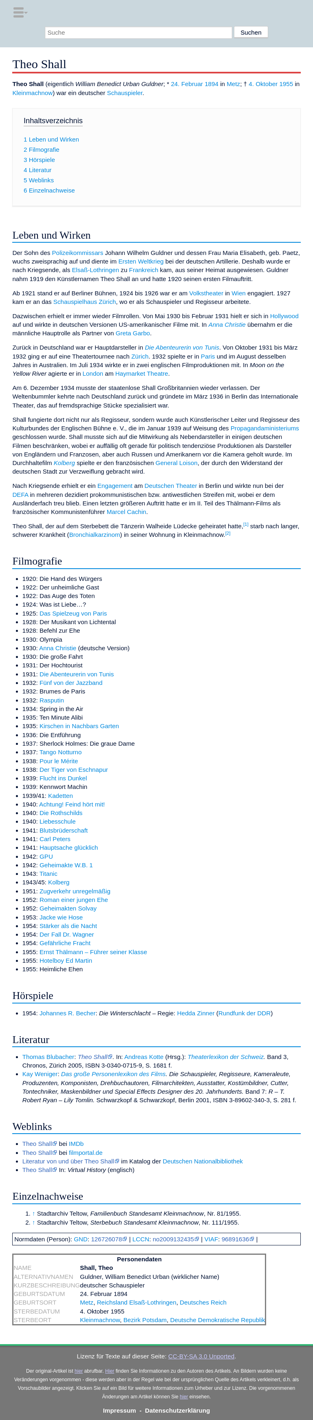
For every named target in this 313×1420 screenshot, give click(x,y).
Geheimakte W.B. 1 (66, 865)
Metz (233, 83)
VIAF (211, 1239)
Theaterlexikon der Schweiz (225, 1056)
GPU (46, 856)
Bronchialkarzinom (94, 534)
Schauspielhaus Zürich (84, 301)
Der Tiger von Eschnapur (74, 769)
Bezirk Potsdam (145, 1319)
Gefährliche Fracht (65, 942)
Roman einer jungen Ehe (74, 899)
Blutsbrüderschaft (64, 830)
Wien (238, 293)
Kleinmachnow (32, 92)
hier (79, 1371)
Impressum (119, 1410)
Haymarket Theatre (141, 373)
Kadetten (60, 795)
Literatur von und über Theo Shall (68, 1161)
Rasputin (52, 700)
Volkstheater (206, 293)
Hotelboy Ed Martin (66, 960)
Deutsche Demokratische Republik (217, 1319)
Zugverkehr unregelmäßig (75, 891)
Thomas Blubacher (48, 1056)
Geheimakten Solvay (68, 908)
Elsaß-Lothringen (95, 269)
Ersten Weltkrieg (140, 261)
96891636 (235, 1239)
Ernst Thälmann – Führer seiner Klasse (93, 951)
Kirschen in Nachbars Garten (79, 725)
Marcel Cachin (126, 511)
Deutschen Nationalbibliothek (203, 1161)
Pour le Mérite (59, 761)
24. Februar (187, 83)
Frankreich (144, 269)
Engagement (114, 485)
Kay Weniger (40, 1073)
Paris (208, 356)
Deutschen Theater (171, 485)
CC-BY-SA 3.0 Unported (201, 1356)
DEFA (20, 494)
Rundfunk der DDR (244, 1013)
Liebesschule (58, 821)
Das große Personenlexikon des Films (113, 1073)
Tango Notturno (61, 752)
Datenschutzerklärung (177, 1410)
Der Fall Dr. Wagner (67, 934)
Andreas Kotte (143, 1056)
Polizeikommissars (77, 252)
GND (81, 1239)
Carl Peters (55, 838)
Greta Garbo (133, 333)
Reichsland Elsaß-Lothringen (136, 1302)
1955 (286, 83)
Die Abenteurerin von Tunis (182, 347)
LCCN (140, 1239)
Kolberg (64, 462)
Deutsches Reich (203, 1302)
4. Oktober (263, 83)
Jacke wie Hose (61, 917)
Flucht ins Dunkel (63, 778)
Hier (109, 1371)
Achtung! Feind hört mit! (72, 804)
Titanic (48, 873)
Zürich (139, 356)
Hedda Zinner (196, 1013)
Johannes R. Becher (68, 1013)
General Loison (177, 462)
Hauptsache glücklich (69, 847)
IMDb (76, 1143)
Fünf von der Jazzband (71, 682)
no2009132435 (173, 1239)
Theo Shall (93, 1056)
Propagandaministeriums (265, 428)
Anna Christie (227, 324)
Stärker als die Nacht (68, 925)
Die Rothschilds (61, 812)
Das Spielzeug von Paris (73, 613)
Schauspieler (125, 92)
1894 (211, 83)
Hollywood (284, 315)
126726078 (106, 1239)
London (93, 373)
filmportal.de (86, 1152)
